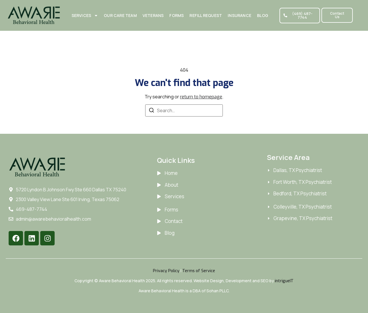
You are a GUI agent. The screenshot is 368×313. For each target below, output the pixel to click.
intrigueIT (284, 281)
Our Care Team (120, 15)
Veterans (153, 15)
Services (85, 15)
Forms (176, 15)
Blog (262, 15)
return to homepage (201, 97)
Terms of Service (198, 271)
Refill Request (205, 15)
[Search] (151, 111)
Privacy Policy (166, 271)
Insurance (239, 15)
